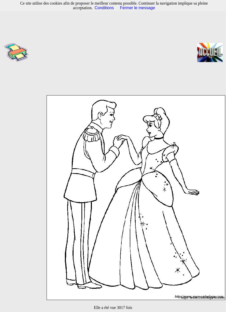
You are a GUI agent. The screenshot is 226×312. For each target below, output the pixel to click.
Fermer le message (137, 8)
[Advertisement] (114, 52)
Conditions (104, 8)
